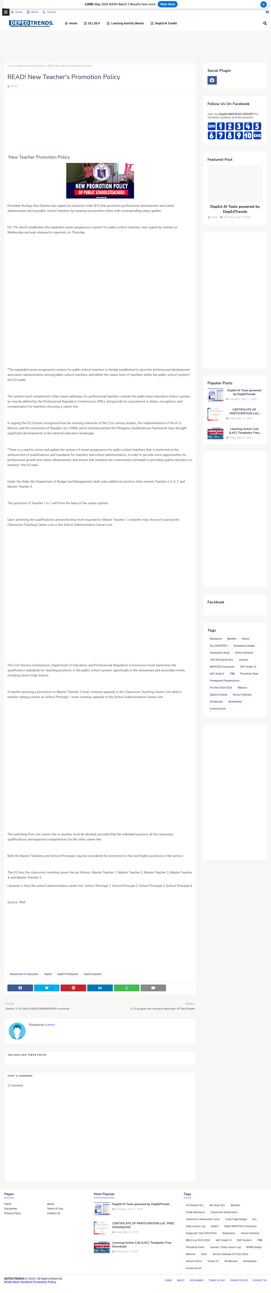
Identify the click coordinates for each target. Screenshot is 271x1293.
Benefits (231, 638)
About (32, 12)
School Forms (194, 1261)
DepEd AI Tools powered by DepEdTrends (235, 209)
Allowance (216, 638)
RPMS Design (254, 1247)
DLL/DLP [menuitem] (92, 23)
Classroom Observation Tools (203, 1219)
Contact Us (53, 1213)
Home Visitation (244, 652)
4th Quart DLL (217, 1205)
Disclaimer (10, 1208)
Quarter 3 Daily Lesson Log (225, 1247)
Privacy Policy (12, 1213)
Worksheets (235, 701)
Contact (49, 12)
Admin (14, 86)
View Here (167, 4)
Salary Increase (218, 694)
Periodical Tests (249, 673)
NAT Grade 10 (248, 666)
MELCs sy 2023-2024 (198, 1240)
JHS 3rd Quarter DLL (221, 659)
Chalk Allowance (195, 1212)
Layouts (243, 659)
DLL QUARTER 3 (219, 645)
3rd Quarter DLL (195, 1205)
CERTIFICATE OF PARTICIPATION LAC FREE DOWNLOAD (244, 411)
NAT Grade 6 (217, 673)
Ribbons (242, 687)
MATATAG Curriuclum (222, 666)
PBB (232, 673)
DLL (255, 1219)
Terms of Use (55, 1208)
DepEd (48, 974)
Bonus (245, 638)
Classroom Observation (224, 1212)
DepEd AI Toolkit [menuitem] (163, 23)
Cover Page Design (236, 1219)
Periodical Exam (195, 1247)
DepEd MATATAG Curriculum (240, 1226)
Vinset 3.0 (213, 1261)
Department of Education (31, 65)
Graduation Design (244, 645)
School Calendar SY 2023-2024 (230, 1254)
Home (16, 12)
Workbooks (216, 701)
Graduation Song (219, 652)
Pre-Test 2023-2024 (221, 687)
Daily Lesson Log (195, 1226)
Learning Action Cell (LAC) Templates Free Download (244, 431)
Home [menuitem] (71, 23)
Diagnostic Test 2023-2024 (201, 1233)
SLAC (204, 1254)
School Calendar (242, 694)
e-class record (217, 708)
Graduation (228, 1233)
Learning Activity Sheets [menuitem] (125, 23)
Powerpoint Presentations (224, 680)
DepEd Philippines (67, 974)
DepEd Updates (92, 974)
